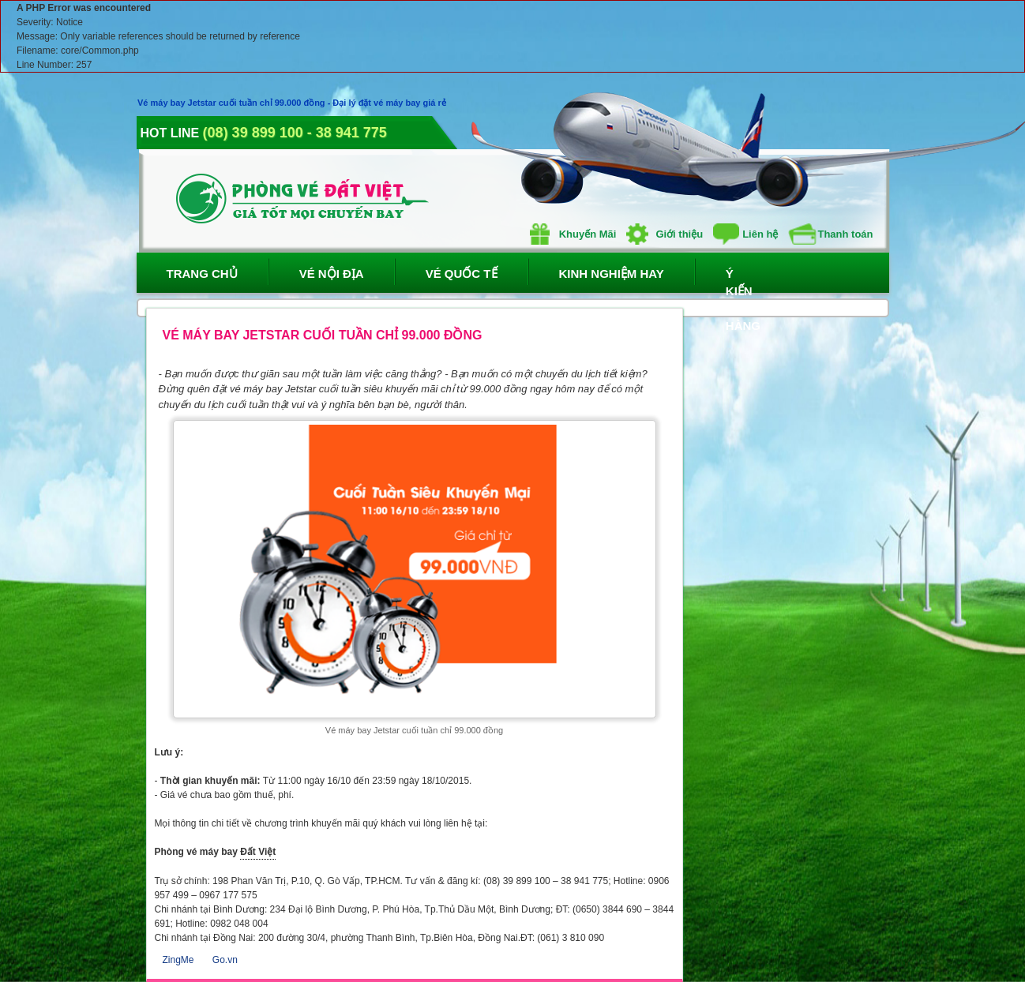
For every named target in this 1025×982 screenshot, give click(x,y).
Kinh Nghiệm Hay (611, 273)
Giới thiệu (664, 234)
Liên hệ (745, 234)
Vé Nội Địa (331, 273)
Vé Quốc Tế (461, 273)
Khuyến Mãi (573, 234)
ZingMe (178, 959)
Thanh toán (830, 234)
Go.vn (225, 959)
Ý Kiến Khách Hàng (741, 280)
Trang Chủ (202, 273)
